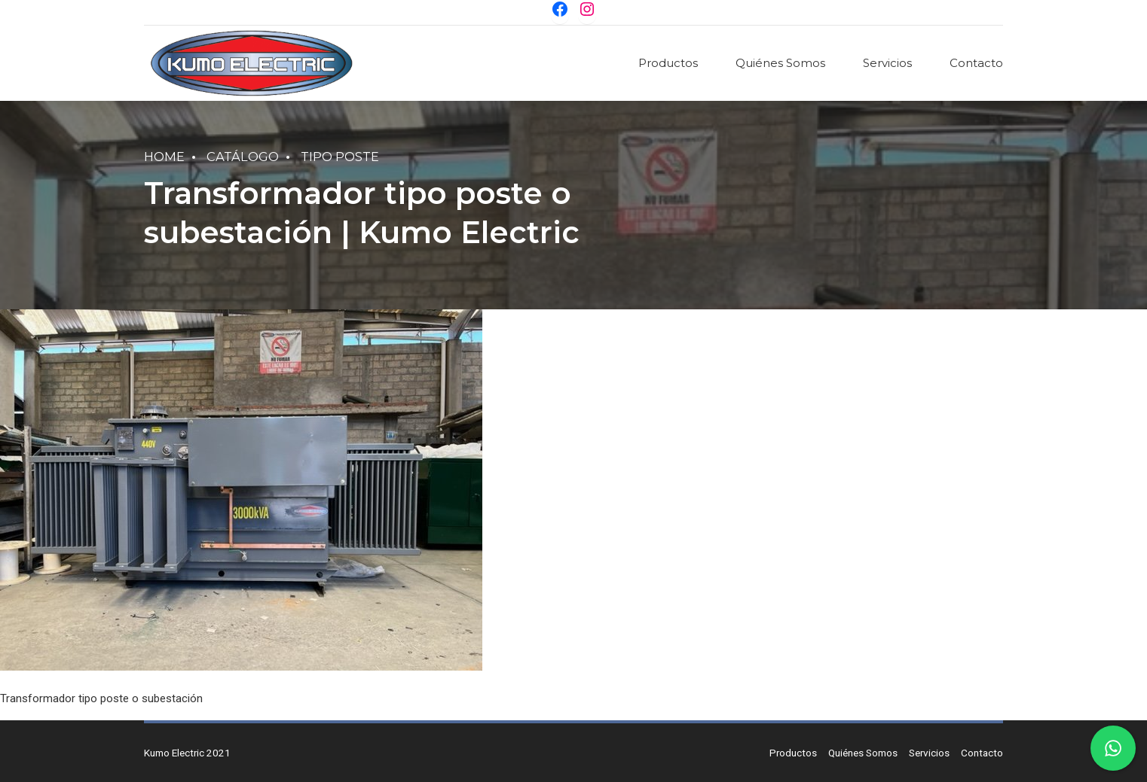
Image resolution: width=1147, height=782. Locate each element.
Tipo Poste (340, 156)
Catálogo (242, 156)
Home (164, 156)
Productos (668, 63)
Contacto (976, 63)
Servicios (887, 63)
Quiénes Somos (780, 63)
